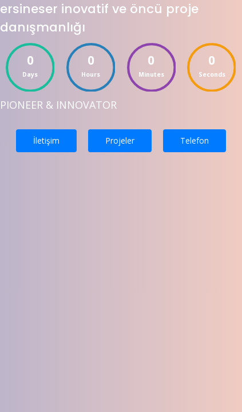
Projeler (119, 140)
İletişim (46, 140)
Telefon (194, 140)
